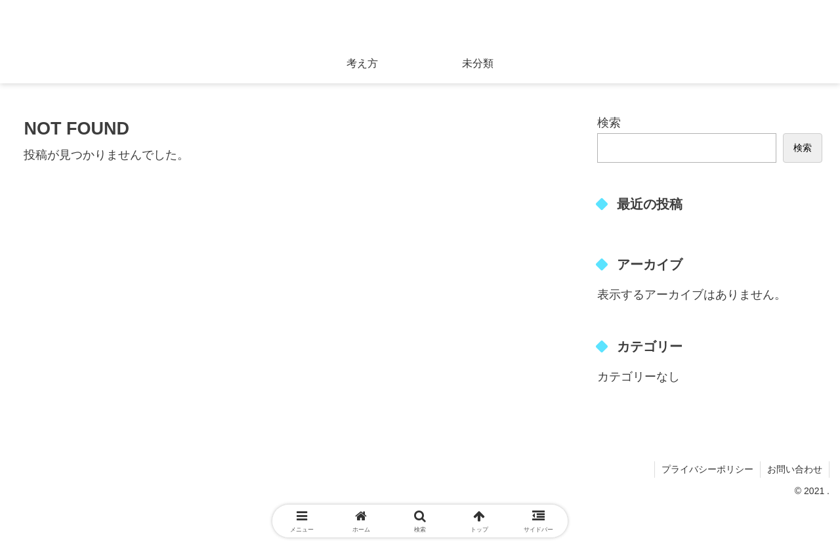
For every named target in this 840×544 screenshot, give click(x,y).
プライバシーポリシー (707, 469)
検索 (609, 122)
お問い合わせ (794, 469)
